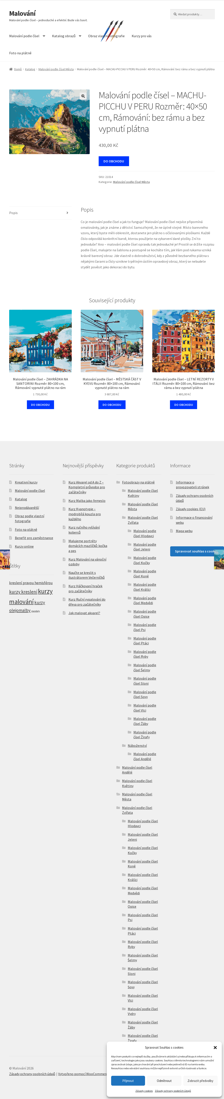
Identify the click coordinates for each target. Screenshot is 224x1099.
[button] (215, 1047)
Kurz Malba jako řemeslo (86, 500)
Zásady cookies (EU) (190, 509)
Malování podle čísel (24, 36)
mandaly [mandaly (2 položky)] (35, 611)
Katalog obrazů (63, 36)
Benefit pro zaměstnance (34, 538)
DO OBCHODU (113, 161)
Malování (22, 13)
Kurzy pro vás (142, 36)
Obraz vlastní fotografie (106, 36)
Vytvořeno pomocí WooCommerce (83, 1074)
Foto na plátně (20, 53)
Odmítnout (164, 1081)
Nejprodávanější (27, 507)
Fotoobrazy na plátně (138, 482)
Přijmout (128, 1081)
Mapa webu (184, 531)
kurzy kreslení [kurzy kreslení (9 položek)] (23, 592)
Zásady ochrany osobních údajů (173, 1090)
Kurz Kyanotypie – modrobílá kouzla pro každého (84, 514)
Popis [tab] (13, 213)
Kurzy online (24, 546)
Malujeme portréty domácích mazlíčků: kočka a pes (87, 546)
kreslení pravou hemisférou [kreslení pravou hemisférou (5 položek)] (31, 582)
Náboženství (137, 745)
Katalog (30, 69)
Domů (18, 69)
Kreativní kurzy (26, 482)
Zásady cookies (144, 1090)
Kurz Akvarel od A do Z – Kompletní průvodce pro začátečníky (86, 487)
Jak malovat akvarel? (84, 613)
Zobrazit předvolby (200, 1081)
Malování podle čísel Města (56, 69)
